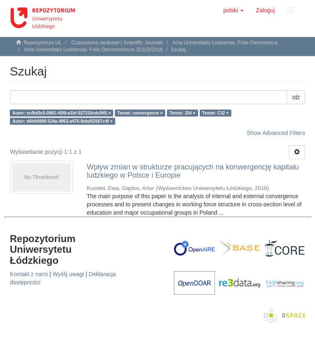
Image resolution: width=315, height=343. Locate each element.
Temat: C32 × (215, 112)
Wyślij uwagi (68, 274)
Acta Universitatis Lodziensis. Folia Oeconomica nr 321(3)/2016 (93, 50)
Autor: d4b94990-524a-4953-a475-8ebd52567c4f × (62, 121)
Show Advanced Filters (276, 133)
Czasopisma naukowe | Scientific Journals (117, 43)
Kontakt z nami (29, 274)
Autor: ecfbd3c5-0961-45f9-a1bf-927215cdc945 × (61, 112)
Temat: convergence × (139, 112)
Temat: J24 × (182, 112)
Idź (296, 97)
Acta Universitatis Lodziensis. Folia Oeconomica (224, 43)
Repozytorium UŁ (43, 43)
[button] (233, 10)
